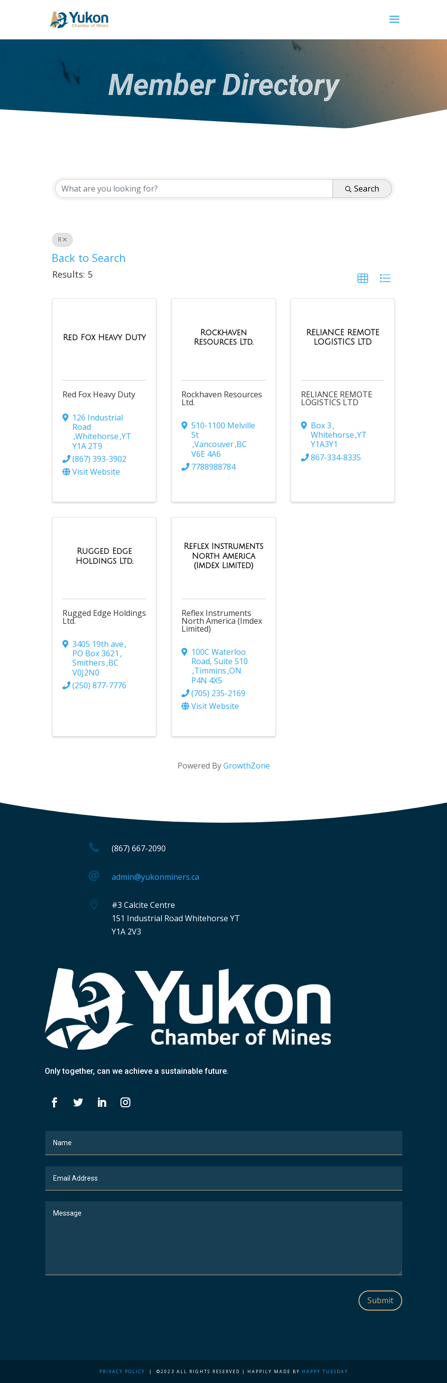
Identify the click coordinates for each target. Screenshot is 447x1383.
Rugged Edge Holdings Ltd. (104, 617)
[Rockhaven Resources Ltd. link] (223, 337)
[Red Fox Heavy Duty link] (104, 338)
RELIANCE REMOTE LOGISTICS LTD (336, 398)
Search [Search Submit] (362, 188)
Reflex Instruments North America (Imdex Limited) (221, 621)
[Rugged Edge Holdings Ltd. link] (104, 556)
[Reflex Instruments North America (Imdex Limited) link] (223, 556)
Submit (380, 1300)
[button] (363, 279)
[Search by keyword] (194, 188)
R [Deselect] (62, 239)
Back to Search (89, 258)
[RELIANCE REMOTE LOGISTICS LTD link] (343, 337)
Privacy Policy (122, 1371)
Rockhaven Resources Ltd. (221, 398)
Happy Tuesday (325, 1371)
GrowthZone (246, 765)
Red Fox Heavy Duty (98, 394)
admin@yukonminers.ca (155, 876)
